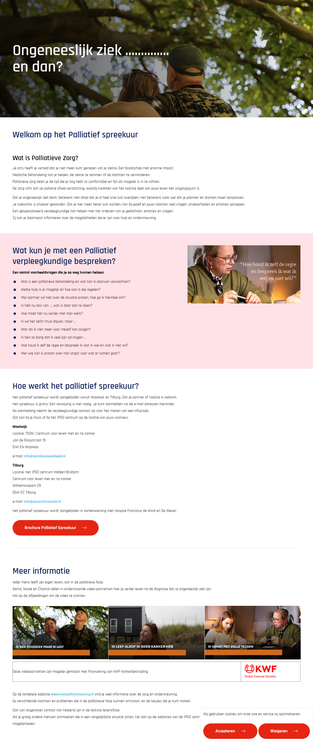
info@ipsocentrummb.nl (42, 501)
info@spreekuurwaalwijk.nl (45, 456)
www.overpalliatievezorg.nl (72, 694)
